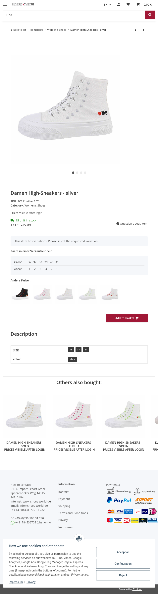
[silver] (72, 359)
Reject (122, 573)
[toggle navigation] (5, 2)
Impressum (17, 582)
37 (78, 349)
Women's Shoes (35, 205)
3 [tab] (81, 172)
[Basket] (144, 4)
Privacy (31, 582)
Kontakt (63, 492)
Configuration (122, 561)
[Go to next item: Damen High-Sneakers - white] (143, 30)
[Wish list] (128, 4)
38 (86, 349)
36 (71, 349)
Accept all (122, 550)
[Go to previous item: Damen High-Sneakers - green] (135, 30)
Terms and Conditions (73, 513)
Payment (64, 499)
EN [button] (106, 4)
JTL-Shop (137, 589)
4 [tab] (85, 172)
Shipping (64, 506)
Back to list (19, 29)
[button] (118, 4)
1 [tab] (73, 172)
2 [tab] (77, 172)
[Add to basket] (14, 52)
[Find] (74, 15)
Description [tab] (24, 333)
